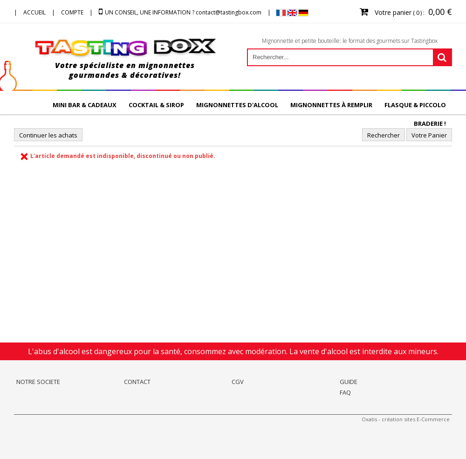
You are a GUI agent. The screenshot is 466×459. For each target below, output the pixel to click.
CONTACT (137, 381)
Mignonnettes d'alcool (237, 105)
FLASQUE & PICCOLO (415, 105)
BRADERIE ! (430, 123)
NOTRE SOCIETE (38, 381)
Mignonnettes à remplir (331, 105)
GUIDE (348, 381)
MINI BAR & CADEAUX (84, 105)
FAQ (345, 392)
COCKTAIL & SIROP (156, 105)
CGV (238, 381)
